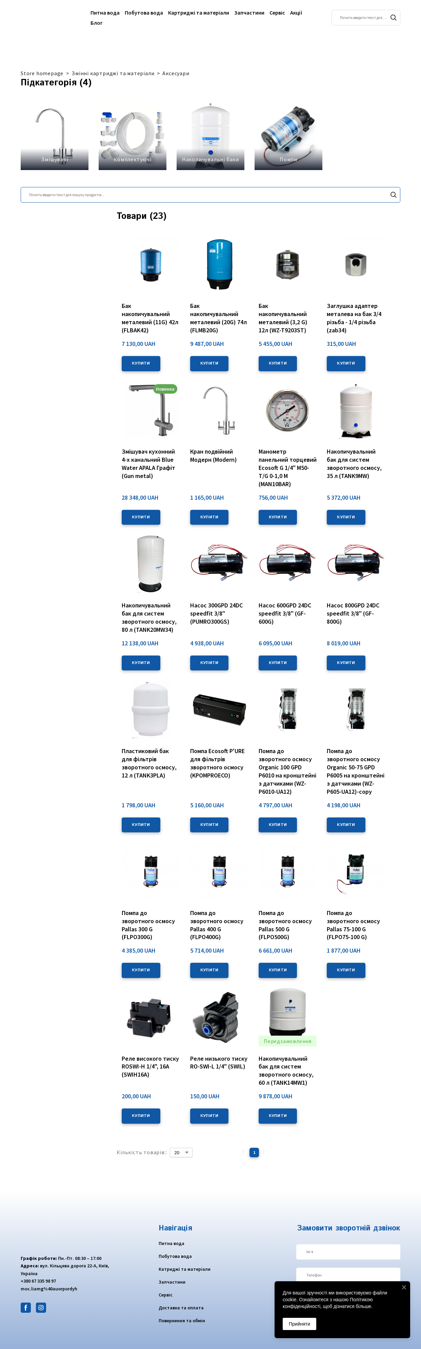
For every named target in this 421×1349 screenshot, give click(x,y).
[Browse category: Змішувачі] (54, 136)
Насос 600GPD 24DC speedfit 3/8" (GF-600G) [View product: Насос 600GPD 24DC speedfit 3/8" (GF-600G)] (285, 613)
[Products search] (366, 17)
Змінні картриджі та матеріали (113, 73)
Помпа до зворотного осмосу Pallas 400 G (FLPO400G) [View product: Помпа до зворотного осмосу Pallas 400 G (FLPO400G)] (216, 925)
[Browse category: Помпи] (288, 136)
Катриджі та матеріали (184, 1269)
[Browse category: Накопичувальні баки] (210, 136)
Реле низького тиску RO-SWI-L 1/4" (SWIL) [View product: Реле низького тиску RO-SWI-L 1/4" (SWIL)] (218, 1063)
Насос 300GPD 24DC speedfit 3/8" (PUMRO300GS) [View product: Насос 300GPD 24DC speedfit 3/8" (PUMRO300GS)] (216, 613)
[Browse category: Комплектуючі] (132, 136)
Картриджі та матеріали (198, 12)
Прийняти (299, 1324)
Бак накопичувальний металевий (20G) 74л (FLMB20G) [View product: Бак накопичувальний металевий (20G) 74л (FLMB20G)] (218, 318)
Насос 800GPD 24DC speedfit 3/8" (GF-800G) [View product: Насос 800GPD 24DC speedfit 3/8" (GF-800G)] (353, 613)
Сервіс (277, 12)
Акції (296, 12)
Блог (97, 22)
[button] (393, 18)
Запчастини (249, 12)
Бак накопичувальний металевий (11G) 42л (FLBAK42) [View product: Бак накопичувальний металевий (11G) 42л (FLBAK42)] (150, 318)
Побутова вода (144, 12)
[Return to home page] (47, 17)
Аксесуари (175, 73)
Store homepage (42, 73)
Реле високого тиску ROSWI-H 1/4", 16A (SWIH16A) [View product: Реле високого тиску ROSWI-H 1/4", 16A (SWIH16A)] (150, 1067)
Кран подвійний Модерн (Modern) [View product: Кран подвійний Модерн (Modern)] (213, 455)
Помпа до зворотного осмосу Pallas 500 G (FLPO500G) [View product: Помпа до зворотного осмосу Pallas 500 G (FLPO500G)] (285, 925)
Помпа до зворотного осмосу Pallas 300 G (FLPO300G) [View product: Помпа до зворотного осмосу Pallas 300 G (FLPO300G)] (148, 925)
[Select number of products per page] (181, 1152)
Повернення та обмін (182, 1320)
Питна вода (105, 12)
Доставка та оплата (181, 1308)
